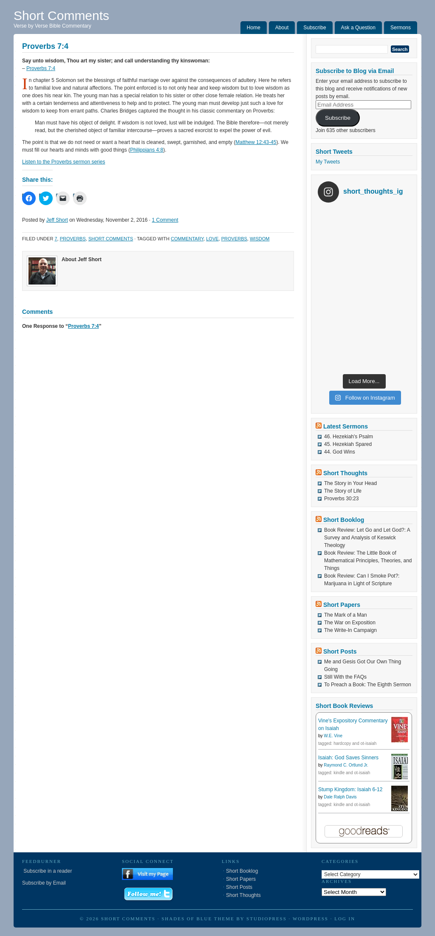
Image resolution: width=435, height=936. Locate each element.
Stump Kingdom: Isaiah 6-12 (350, 789)
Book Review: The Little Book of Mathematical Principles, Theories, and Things (368, 560)
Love (212, 238)
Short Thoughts (345, 473)
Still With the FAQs (345, 677)
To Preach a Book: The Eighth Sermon (367, 685)
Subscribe (314, 28)
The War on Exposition (350, 623)
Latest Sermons (345, 426)
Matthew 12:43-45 (255, 142)
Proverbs (73, 238)
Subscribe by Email (44, 883)
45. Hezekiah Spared (348, 444)
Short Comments (61, 15)
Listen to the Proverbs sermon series (63, 162)
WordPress (310, 918)
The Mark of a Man (345, 615)
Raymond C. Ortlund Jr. (346, 765)
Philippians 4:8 (146, 150)
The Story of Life (343, 491)
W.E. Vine (333, 735)
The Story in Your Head (350, 483)
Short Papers (341, 604)
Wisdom (259, 238)
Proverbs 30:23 (341, 499)
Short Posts (340, 651)
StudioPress (266, 918)
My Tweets (328, 162)
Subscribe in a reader (47, 871)
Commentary (187, 238)
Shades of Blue (186, 918)
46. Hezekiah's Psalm (348, 437)
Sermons (400, 28)
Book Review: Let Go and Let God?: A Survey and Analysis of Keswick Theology (367, 537)
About (281, 28)
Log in (344, 918)
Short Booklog (343, 519)
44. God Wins (339, 452)
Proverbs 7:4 (40, 68)
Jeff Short (57, 220)
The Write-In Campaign (350, 630)
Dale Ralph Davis (340, 797)
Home (253, 28)
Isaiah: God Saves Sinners (348, 758)
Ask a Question (358, 28)
